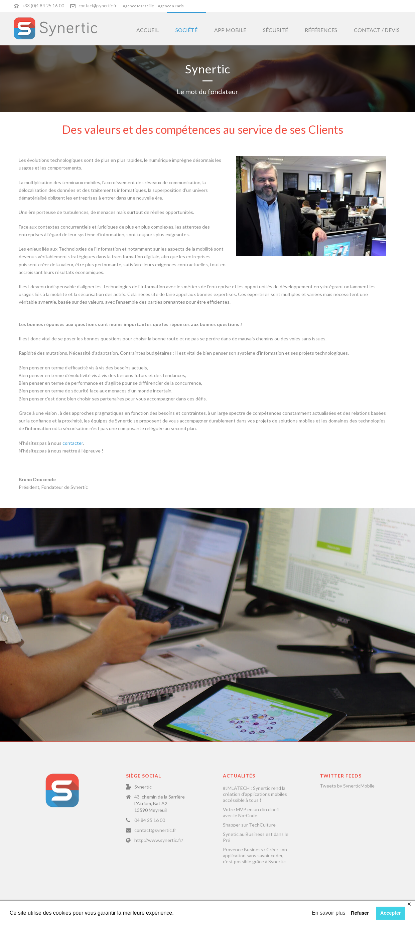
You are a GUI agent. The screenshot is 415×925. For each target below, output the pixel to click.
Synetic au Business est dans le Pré (255, 837)
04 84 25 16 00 (149, 820)
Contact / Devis (377, 30)
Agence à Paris (171, 5)
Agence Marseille (138, 5)
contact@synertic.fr (98, 5)
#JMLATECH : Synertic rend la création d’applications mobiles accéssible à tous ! (255, 794)
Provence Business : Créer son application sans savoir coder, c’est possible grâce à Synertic (255, 855)
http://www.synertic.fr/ (158, 840)
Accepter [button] (390, 913)
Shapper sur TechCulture (249, 825)
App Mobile (230, 30)
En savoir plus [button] (328, 913)
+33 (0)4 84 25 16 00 (43, 5)
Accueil (147, 30)
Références (321, 30)
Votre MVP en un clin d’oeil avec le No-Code (251, 812)
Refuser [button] (360, 913)
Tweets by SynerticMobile (347, 786)
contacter (72, 443)
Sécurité (275, 30)
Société (186, 30)
